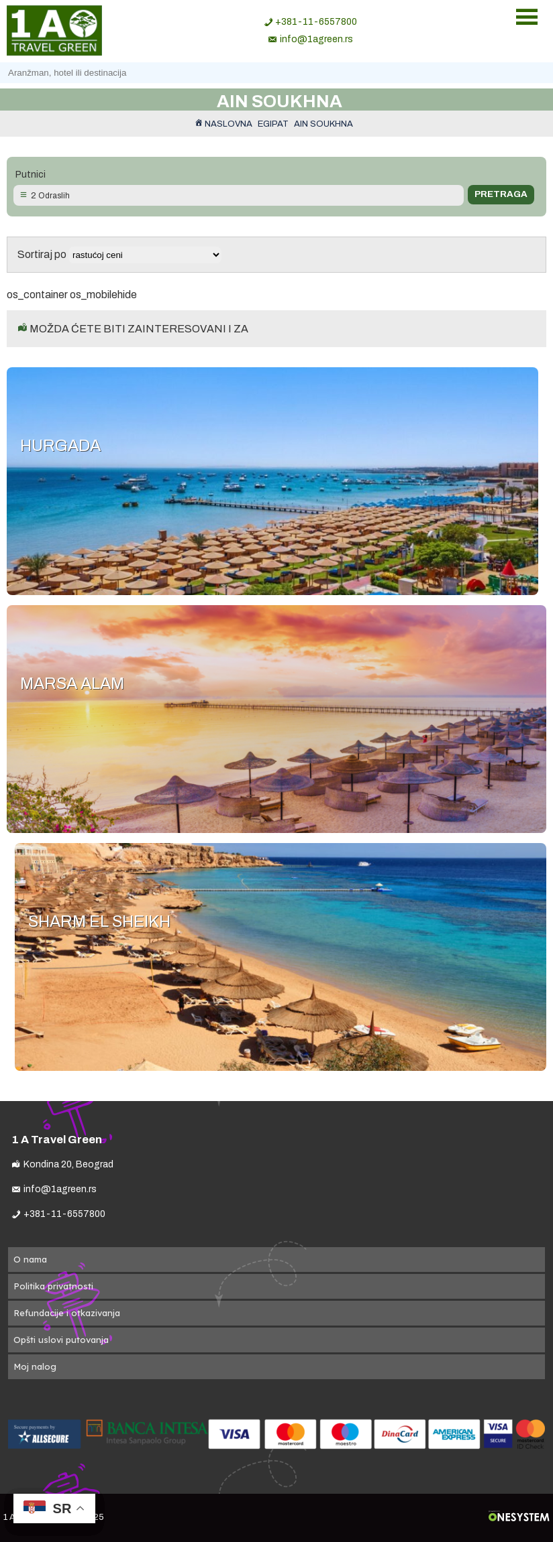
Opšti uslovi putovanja (61, 1339)
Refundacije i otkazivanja (66, 1312)
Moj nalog (34, 1366)
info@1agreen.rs (316, 39)
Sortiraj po (119, 254)
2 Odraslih (50, 195)
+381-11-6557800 (316, 22)
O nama (30, 1259)
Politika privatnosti (53, 1286)
